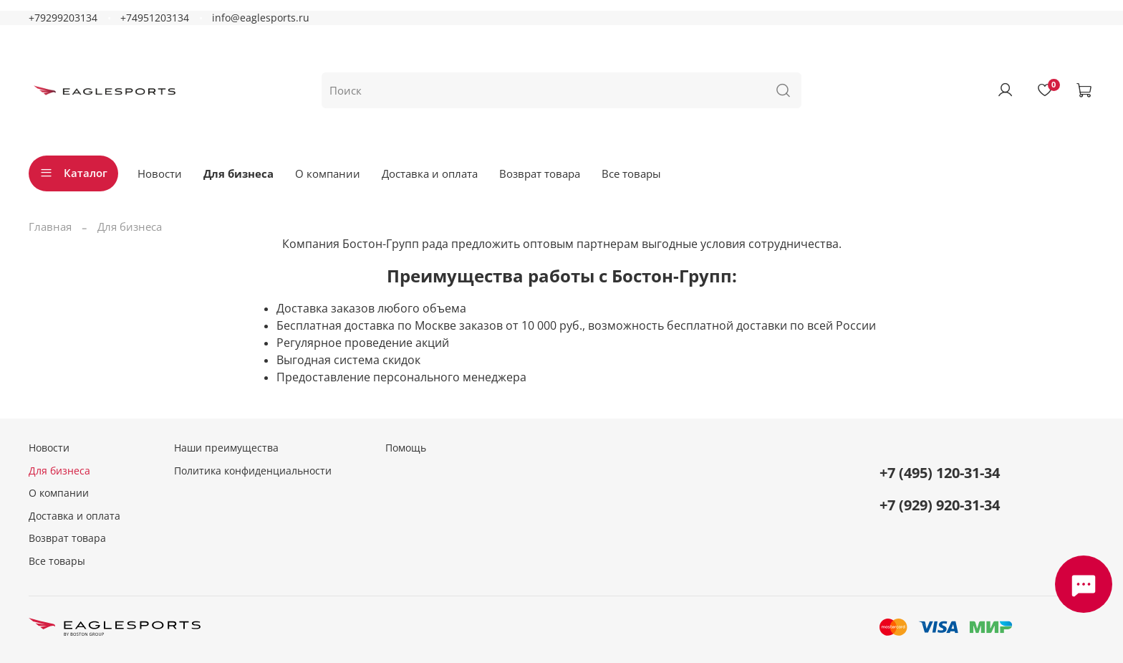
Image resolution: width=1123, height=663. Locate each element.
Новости (160, 173)
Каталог (73, 173)
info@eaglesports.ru (260, 17)
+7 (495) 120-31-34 (939, 472)
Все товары (631, 173)
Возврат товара (539, 173)
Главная (50, 226)
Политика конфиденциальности (253, 470)
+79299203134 (63, 17)
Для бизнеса (238, 173)
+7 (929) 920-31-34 (939, 505)
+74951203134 (154, 17)
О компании (327, 173)
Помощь (405, 448)
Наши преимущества (226, 448)
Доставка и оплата (430, 173)
